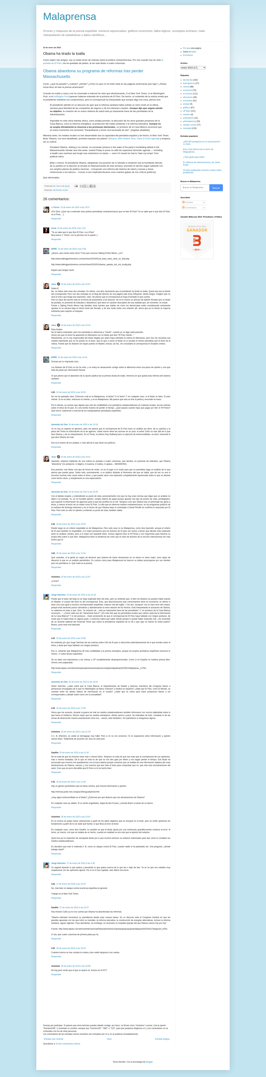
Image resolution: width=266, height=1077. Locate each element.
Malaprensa (69, 16)
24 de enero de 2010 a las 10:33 (75, 325)
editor (193, 52)
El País (58, 63)
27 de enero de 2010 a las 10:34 (71, 884)
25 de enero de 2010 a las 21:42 (74, 752)
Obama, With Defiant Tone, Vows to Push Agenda (134, 138)
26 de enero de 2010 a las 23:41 (75, 817)
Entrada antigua (162, 1039)
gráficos (186, 107)
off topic (186, 111)
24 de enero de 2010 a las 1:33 (71, 228)
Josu (53, 284)
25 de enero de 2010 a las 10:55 (71, 524)
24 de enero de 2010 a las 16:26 (71, 392)
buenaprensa (189, 83)
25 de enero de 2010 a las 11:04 (71, 553)
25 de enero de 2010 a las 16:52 (83, 682)
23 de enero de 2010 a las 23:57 (75, 207)
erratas (186, 104)
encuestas (187, 100)
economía (187, 90)
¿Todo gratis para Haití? (194, 157)
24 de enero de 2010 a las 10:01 (75, 284)
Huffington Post (61, 96)
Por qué (187, 48)
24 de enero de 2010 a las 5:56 (72, 249)
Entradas (187, 202)
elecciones (188, 97)
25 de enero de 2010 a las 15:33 (81, 595)
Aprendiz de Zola (59, 424)
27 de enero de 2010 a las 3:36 (81, 863)
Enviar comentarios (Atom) (68, 1044)
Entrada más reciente (53, 1039)
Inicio (109, 1039)
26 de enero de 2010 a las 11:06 (71, 782)
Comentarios (189, 207)
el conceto (187, 93)
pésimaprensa (189, 121)
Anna (53, 228)
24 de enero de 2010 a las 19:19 (83, 424)
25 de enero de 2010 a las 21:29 (75, 732)
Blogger (149, 1062)
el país (65, 190)
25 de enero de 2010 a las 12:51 (75, 577)
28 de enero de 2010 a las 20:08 (75, 966)
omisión (186, 114)
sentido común (189, 125)
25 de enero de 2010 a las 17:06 (71, 708)
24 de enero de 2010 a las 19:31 (75, 457)
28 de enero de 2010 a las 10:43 (71, 948)
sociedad (187, 128)
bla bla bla (57, 190)
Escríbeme (188, 55)
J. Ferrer (55, 207)
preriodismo (188, 118)
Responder (56, 219)
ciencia (186, 87)
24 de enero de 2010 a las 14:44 (72, 357)
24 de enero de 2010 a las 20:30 (83, 492)
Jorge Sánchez (58, 595)
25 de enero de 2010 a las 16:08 (71, 638)
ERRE (54, 249)
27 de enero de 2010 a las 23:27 (74, 907)
